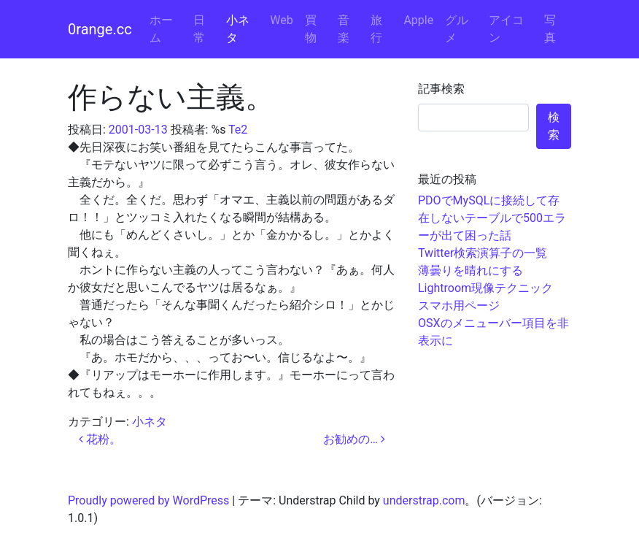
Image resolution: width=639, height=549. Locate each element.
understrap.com (424, 500)
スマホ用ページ (459, 305)
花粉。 (100, 439)
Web (281, 20)
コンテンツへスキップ (580, 8)
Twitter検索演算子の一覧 (482, 253)
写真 (550, 29)
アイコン (506, 29)
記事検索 (441, 89)
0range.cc (100, 29)
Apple (418, 20)
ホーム (161, 29)
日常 (199, 29)
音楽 (343, 29)
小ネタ (237, 29)
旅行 (376, 29)
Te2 (237, 130)
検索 (553, 126)
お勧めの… (354, 439)
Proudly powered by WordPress (148, 500)
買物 (311, 29)
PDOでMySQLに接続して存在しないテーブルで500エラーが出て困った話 (492, 217)
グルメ (456, 29)
